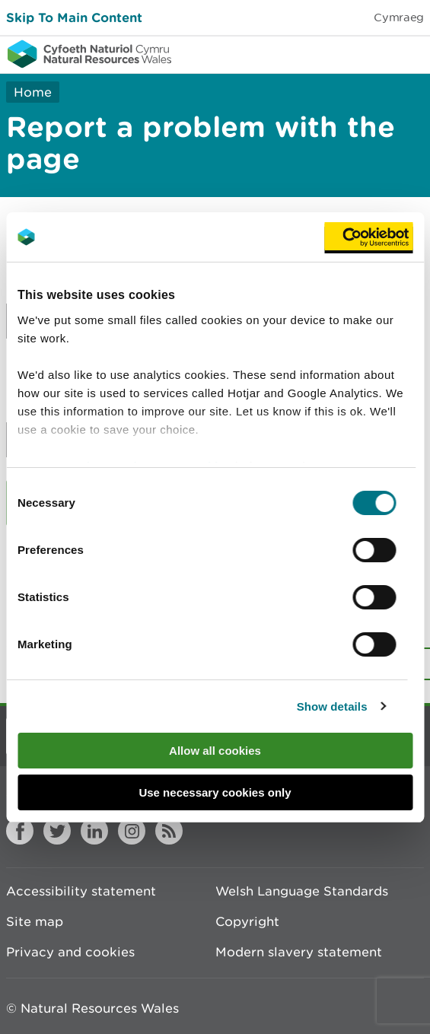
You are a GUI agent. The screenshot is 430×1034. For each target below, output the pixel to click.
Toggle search (366, 53)
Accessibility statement (81, 891)
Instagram (131, 831)
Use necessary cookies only (215, 792)
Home (33, 92)
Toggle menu (408, 53)
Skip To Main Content (74, 17)
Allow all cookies (215, 750)
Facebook (19, 831)
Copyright (247, 921)
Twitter (57, 831)
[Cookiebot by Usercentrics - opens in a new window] (368, 237)
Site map (34, 921)
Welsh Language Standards (301, 891)
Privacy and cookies (70, 951)
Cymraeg (399, 17)
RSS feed (169, 831)
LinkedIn (94, 831)
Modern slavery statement (298, 951)
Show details (332, 706)
